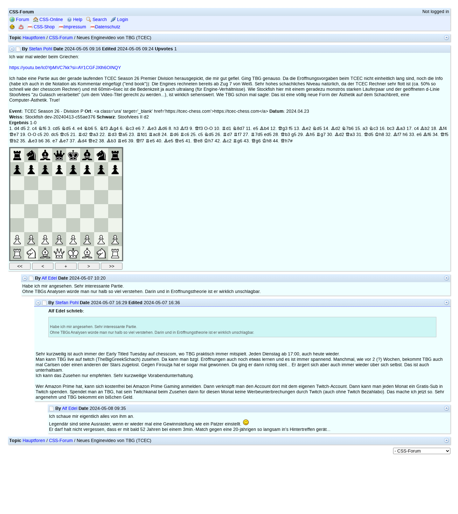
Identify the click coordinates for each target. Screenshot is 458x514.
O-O (208, 128)
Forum (19, 19)
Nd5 (66, 128)
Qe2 (93, 141)
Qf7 (140, 141)
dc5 (55, 134)
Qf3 (199, 128)
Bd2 (335, 128)
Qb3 (285, 134)
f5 (291, 128)
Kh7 (208, 141)
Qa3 (93, 134)
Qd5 (368, 134)
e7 (55, 141)
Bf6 (427, 134)
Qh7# (287, 141)
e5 (255, 128)
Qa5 (123, 134)
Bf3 (184, 128)
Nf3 (104, 128)
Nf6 (42, 128)
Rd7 (227, 134)
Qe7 (14, 134)
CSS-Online (48, 19)
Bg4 (114, 128)
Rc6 (184, 134)
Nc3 (129, 128)
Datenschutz (105, 27)
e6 (138, 128)
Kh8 (379, 134)
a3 (365, 128)
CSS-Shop (41, 27)
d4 (16, 128)
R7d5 (257, 134)
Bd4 (82, 141)
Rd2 (82, 134)
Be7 (63, 141)
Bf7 (397, 134)
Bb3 (111, 141)
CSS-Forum (61, 37)
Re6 (122, 141)
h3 (176, 128)
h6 (405, 134)
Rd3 (112, 134)
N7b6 (348, 128)
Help (74, 19)
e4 (79, 128)
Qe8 (198, 141)
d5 (23, 128)
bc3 (390, 128)
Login (119, 19)
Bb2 (425, 128)
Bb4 (264, 128)
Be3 (151, 128)
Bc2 (227, 141)
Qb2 (14, 141)
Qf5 (444, 134)
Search (96, 19)
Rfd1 (141, 134)
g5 (293, 134)
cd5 (56, 128)
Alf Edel (49, 278)
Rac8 (154, 134)
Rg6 (237, 141)
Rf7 (237, 134)
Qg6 (256, 141)
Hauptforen (34, 37)
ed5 (268, 134)
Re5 (150, 141)
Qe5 (179, 141)
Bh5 (310, 134)
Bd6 (162, 128)
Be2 (306, 128)
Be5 (168, 141)
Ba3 (400, 128)
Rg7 (321, 134)
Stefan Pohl (40, 49)
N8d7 (238, 128)
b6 (41, 141)
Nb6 (88, 128)
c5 (40, 134)
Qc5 (64, 134)
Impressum (72, 27)
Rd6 (174, 134)
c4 (34, 128)
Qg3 (283, 128)
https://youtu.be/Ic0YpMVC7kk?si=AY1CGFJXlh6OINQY (65, 67)
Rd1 (226, 128)
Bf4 (443, 128)
